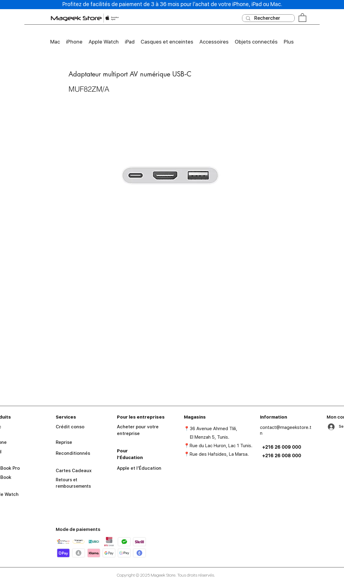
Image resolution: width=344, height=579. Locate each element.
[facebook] (277, 506)
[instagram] (286, 506)
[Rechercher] (268, 18)
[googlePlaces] (268, 506)
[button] (302, 17)
